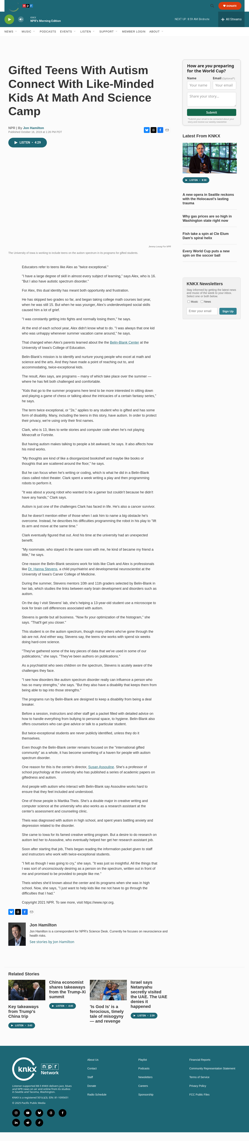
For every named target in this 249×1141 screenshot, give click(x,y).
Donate (234, 10)
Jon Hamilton (33, 137)
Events (66, 40)
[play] (9, 28)
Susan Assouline (101, 776)
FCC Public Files (199, 1103)
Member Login (134, 40)
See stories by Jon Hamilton (52, 950)
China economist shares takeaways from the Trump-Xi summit (67, 998)
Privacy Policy (197, 1094)
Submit (211, 121)
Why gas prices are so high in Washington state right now (207, 227)
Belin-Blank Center (124, 351)
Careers (143, 1094)
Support (106, 40)
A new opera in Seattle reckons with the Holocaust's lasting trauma (208, 207)
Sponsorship (145, 1103)
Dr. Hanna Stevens (42, 578)
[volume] (21, 28)
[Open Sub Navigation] (16, 40)
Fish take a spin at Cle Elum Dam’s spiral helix (206, 245)
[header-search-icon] (214, 10)
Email (224, 87)
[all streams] (231, 28)
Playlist (142, 1068)
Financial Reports (199, 1068)
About (154, 40)
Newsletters (145, 1086)
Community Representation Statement (212, 1077)
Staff (90, 1086)
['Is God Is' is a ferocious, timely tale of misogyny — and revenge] (108, 999)
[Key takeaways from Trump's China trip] (26, 999)
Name (191, 87)
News (8, 40)
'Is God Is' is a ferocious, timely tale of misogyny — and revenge (107, 1022)
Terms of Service (199, 1086)
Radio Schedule (96, 1103)
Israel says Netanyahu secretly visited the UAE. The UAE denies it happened (149, 1003)
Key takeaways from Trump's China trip (23, 1020)
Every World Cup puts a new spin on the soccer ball (206, 262)
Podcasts (48, 40)
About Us (93, 1068)
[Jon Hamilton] (17, 942)
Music (26, 40)
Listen (85, 40)
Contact (92, 1077)
